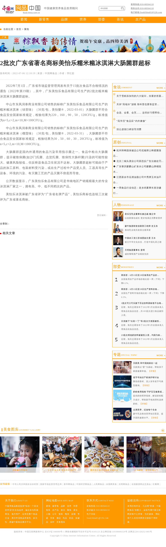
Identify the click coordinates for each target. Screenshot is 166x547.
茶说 (120, 19)
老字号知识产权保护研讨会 (146, 377)
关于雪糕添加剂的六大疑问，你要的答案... (140, 96)
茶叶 (52, 522)
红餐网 (156, 484)
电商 (67, 514)
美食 (52, 518)
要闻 (23, 19)
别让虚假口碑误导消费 (129, 129)
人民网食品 (98, 484)
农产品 (140, 19)
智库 (48, 510)
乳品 (65, 518)
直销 (73, 514)
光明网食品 (124, 484)
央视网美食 (111, 484)
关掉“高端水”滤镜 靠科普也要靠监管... (138, 104)
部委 (101, 19)
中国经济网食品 (83, 484)
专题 (125, 354)
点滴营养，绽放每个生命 (145, 410)
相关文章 (8, 233)
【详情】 (152, 371)
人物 (123, 205)
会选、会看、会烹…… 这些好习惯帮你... (139, 112)
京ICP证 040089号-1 (55, 532)
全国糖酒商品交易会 (141, 484)
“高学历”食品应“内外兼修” (131, 121)
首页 (18, 29)
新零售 (44, 19)
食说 (122, 87)
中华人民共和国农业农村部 (25, 484)
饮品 (71, 518)
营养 (83, 19)
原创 (122, 142)
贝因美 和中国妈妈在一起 (145, 363)
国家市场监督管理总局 (51, 484)
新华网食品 (69, 484)
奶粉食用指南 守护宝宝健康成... (148, 392)
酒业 (58, 518)
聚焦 (26, 29)
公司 (54, 514)
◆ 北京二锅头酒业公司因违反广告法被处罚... (138, 161)
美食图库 (22, 429)
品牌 (64, 19)
